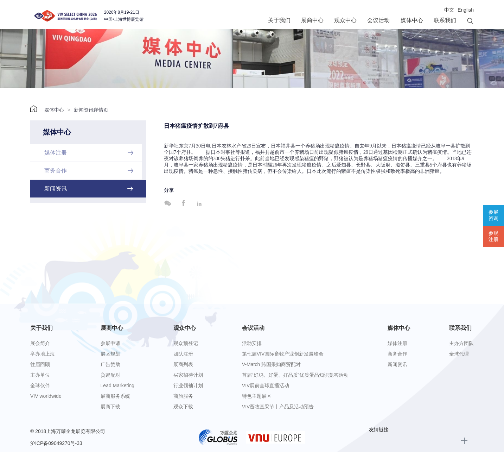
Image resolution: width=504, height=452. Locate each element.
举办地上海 (42, 354)
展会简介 (40, 343)
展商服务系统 (115, 396)
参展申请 (110, 343)
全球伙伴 (40, 385)
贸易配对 (110, 375)
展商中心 (312, 20)
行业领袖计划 (188, 385)
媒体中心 (412, 20)
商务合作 (397, 354)
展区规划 (110, 354)
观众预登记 (185, 343)
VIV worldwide (46, 396)
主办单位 (40, 375)
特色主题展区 (257, 396)
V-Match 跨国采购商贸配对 (271, 364)
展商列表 (183, 364)
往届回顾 (40, 364)
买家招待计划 (188, 375)
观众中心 (345, 20)
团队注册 (183, 354)
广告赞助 (110, 364)
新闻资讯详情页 (91, 110)
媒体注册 (397, 343)
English (466, 10)
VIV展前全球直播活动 (265, 385)
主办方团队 (461, 343)
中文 (449, 10)
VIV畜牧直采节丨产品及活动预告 (278, 406)
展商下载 (110, 406)
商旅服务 (183, 396)
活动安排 (252, 343)
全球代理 (459, 354)
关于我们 (279, 20)
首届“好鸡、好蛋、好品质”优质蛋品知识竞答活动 (295, 375)
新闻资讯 (397, 364)
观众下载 (183, 406)
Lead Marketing (118, 385)
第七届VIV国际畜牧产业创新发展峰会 (283, 354)
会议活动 (378, 20)
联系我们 (445, 20)
